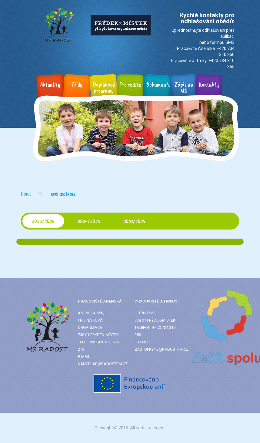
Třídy (77, 84)
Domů (26, 194)
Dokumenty (158, 84)
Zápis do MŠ (184, 87)
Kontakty (209, 84)
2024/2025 (89, 221)
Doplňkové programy (104, 87)
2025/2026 (43, 221)
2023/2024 (134, 221)
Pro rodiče (130, 84)
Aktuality (50, 84)
